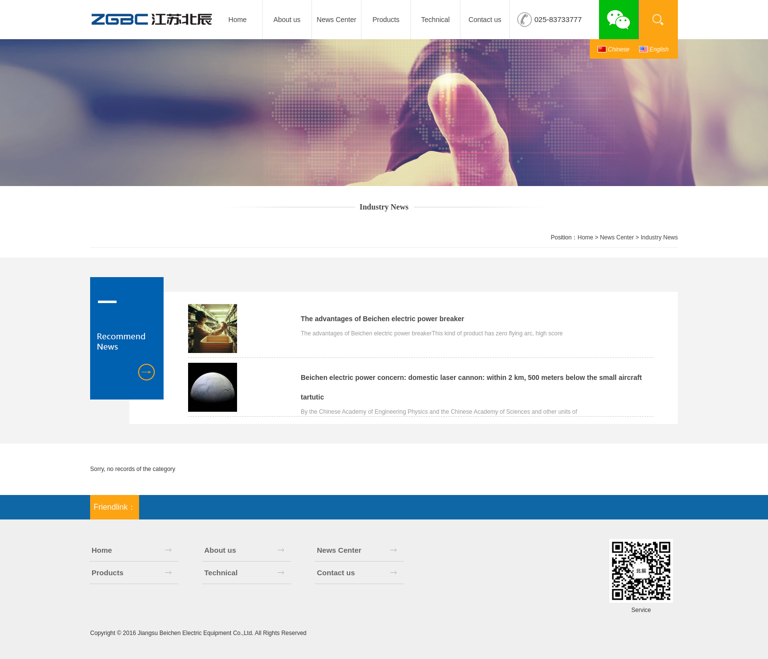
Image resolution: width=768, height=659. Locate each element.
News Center (337, 20)
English (659, 49)
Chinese (618, 49)
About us (286, 20)
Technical (435, 20)
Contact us (485, 20)
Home (237, 20)
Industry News (659, 237)
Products (385, 20)
